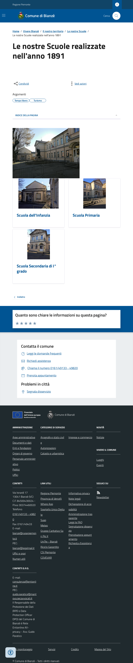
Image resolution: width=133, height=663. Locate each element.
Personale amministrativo (24, 461)
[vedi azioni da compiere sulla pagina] (78, 83)
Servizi (51, 649)
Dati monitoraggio (22, 649)
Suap (43, 520)
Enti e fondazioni (22, 448)
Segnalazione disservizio (80, 528)
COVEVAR (46, 558)
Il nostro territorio (53, 31)
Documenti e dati (22, 443)
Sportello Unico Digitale (52, 512)
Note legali (75, 499)
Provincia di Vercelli (51, 499)
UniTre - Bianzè (49, 542)
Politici (16, 469)
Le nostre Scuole (76, 31)
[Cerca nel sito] (115, 16)
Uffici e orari (19, 553)
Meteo (44, 525)
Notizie (100, 437)
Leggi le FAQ (75, 522)
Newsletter (102, 497)
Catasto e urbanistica (52, 453)
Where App (47, 504)
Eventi (100, 465)
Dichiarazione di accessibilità (80, 506)
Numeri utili (19, 559)
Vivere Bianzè (31, 31)
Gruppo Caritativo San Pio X (52, 533)
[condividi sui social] (21, 83)
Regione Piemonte (21, 4)
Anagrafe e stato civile (52, 440)
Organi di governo (22, 453)
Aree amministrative (24, 437)
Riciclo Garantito (50, 547)
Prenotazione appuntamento (80, 537)
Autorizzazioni (48, 448)
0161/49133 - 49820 (24, 516)
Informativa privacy (79, 493)
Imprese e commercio (80, 437)
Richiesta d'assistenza (80, 545)
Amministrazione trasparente (80, 516)
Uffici (15, 475)
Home (16, 31)
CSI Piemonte (48, 552)
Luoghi (100, 460)
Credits (75, 649)
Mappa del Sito (102, 649)
